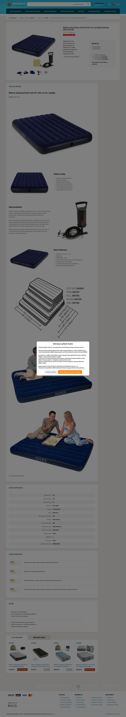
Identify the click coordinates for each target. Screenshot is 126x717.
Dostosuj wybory (51, 372)
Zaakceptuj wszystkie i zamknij (70, 372)
